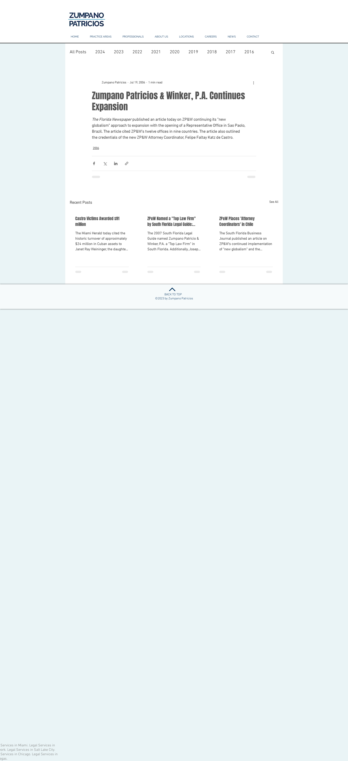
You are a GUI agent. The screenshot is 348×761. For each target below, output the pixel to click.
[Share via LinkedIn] (116, 163)
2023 (119, 52)
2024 (100, 52)
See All (273, 202)
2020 (175, 52)
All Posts (78, 52)
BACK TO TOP (173, 294)
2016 (249, 52)
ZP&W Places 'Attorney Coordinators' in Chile (237, 221)
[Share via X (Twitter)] (105, 163)
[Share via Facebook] (94, 163)
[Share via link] (127, 163)
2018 (212, 52)
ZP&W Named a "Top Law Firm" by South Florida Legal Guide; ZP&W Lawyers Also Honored (171, 221)
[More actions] (253, 82)
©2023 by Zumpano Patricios (174, 298)
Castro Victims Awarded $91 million (97, 221)
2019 (193, 52)
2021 (156, 52)
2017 (230, 52)
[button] (186, 36)
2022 (137, 52)
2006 (96, 148)
